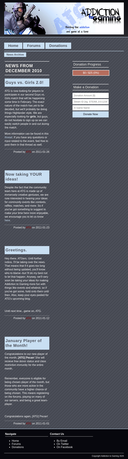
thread (8, 137)
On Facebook (65, 447)
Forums (33, 46)
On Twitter (63, 444)
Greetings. (16, 250)
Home (13, 46)
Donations (58, 46)
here (7, 220)
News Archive (15, 54)
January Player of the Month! (24, 343)
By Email (62, 440)
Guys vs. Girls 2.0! (25, 82)
